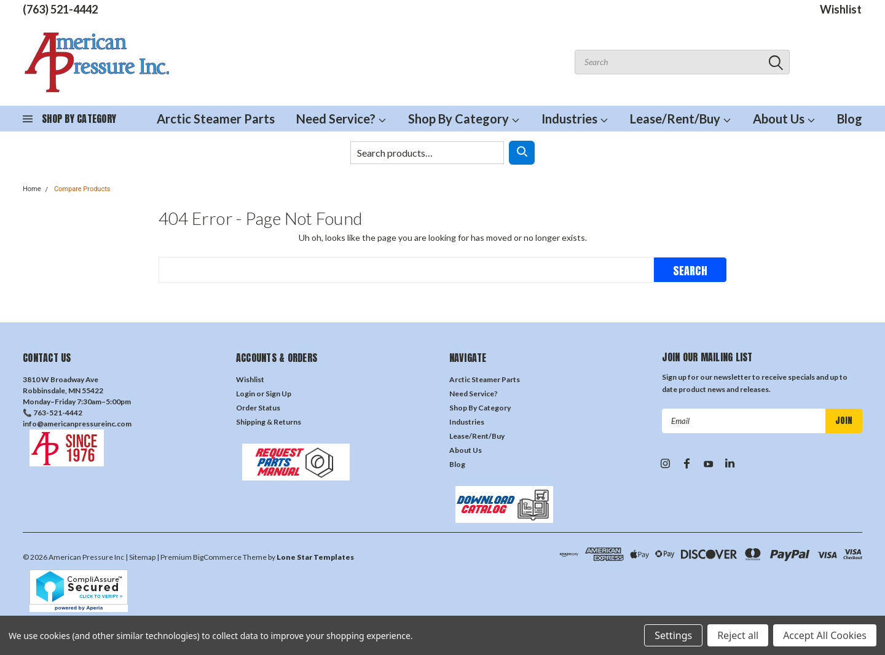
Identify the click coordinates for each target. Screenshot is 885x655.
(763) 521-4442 (60, 9)
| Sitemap (140, 557)
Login (245, 393)
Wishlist (841, 9)
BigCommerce (217, 557)
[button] (123, 447)
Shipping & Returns (268, 421)
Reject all (737, 635)
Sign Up (278, 393)
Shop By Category (464, 118)
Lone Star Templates (315, 557)
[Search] (522, 153)
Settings (673, 635)
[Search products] (427, 152)
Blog (849, 118)
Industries (574, 118)
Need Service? (341, 118)
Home (32, 189)
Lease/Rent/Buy (680, 118)
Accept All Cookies (825, 635)
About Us (784, 118)
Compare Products (82, 189)
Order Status (258, 407)
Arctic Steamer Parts (216, 118)
